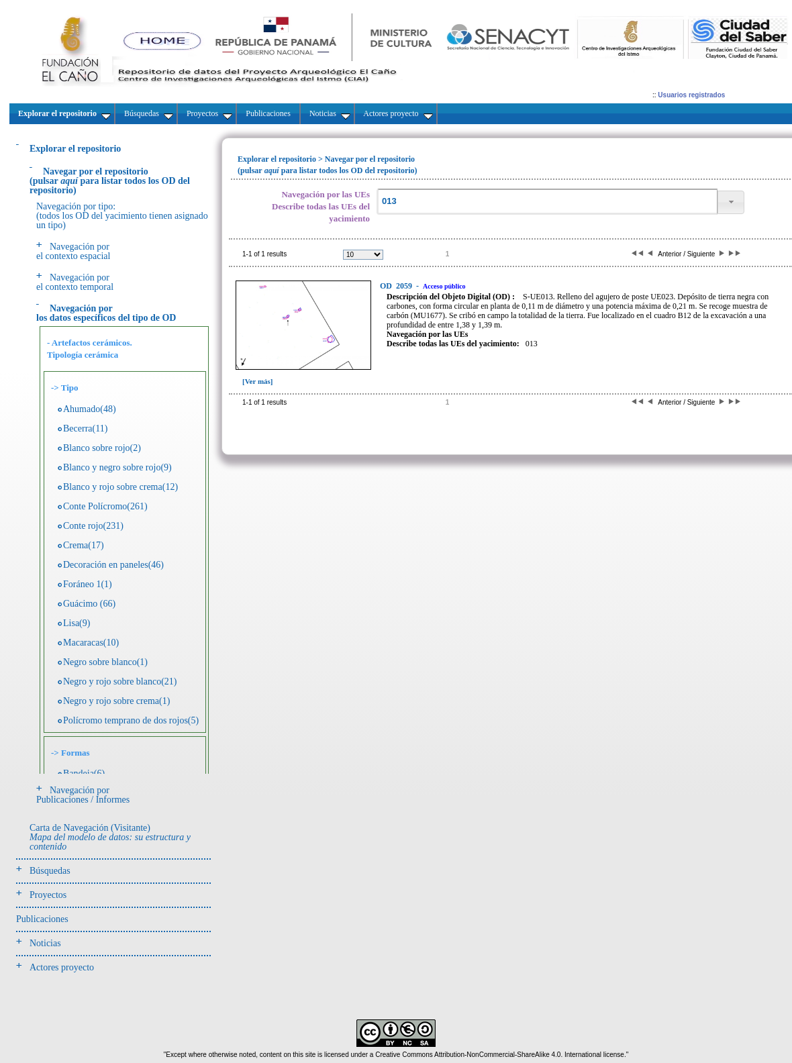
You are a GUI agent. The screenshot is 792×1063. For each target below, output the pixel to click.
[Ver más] (257, 381)
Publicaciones (42, 919)
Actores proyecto (62, 967)
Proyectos (48, 895)
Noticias (45, 943)
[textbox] (547, 202)
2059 (397, 286)
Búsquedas (50, 871)
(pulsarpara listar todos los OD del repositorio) (110, 180)
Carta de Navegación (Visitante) (110, 837)
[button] (730, 202)
